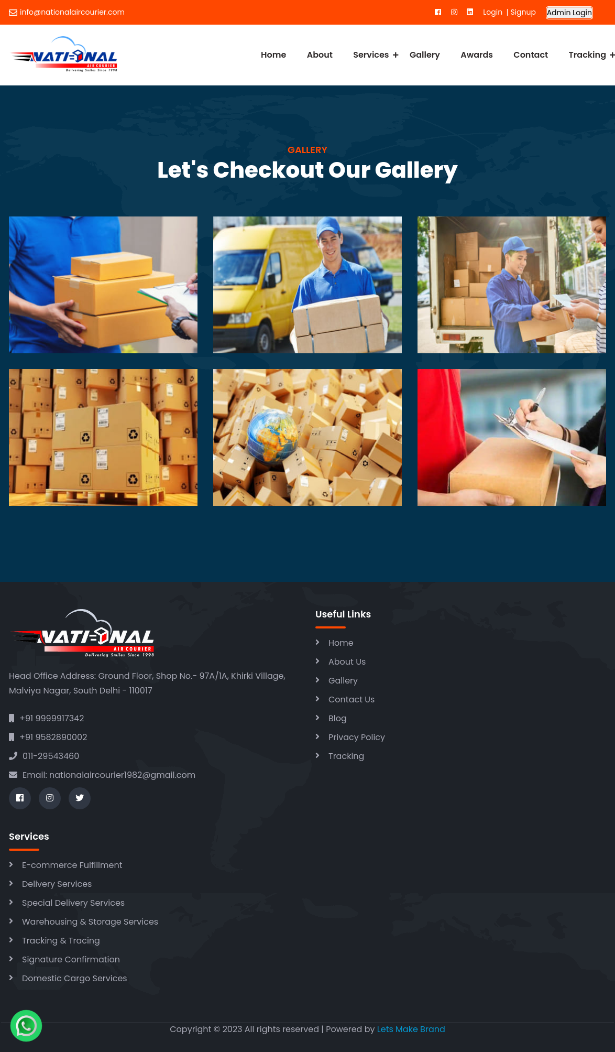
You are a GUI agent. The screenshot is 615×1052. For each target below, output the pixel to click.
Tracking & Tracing (61, 941)
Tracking (587, 55)
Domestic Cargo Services (74, 978)
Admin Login (569, 12)
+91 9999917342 (46, 718)
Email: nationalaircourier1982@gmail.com (102, 775)
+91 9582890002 (48, 737)
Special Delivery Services (73, 903)
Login (494, 12)
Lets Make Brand (411, 1029)
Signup (522, 12)
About (320, 55)
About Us (347, 662)
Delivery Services (57, 884)
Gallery (425, 55)
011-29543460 (44, 756)
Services (371, 55)
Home (273, 55)
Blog (337, 718)
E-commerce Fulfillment (72, 865)
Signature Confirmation (71, 959)
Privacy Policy (356, 737)
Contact (530, 55)
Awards (476, 55)
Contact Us (351, 699)
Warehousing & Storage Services (90, 922)
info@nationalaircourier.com (67, 12)
